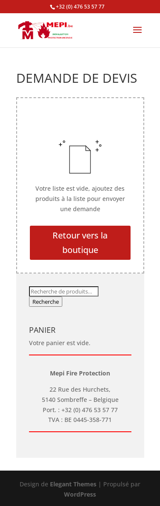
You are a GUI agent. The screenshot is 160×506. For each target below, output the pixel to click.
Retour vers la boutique (80, 243)
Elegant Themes (73, 484)
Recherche (45, 301)
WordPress (80, 494)
